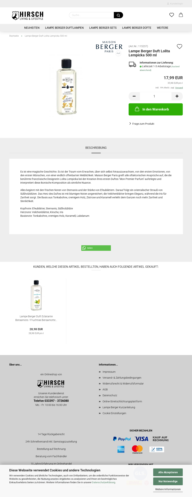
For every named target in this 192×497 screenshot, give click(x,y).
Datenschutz (110, 395)
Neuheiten (32, 27)
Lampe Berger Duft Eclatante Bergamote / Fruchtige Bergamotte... (36, 318)
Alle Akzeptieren (168, 472)
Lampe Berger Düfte (136, 27)
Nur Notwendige (168, 481)
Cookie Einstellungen (114, 413)
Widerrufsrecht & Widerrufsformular (123, 383)
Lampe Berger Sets (103, 27)
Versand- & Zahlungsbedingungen (122, 377)
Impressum (109, 371)
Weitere (162, 27)
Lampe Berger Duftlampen (64, 27)
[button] (96, 248)
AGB (105, 389)
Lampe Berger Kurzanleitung (119, 407)
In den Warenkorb (151, 109)
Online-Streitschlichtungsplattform (122, 401)
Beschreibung (96, 148)
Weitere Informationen (168, 489)
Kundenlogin (175, 3)
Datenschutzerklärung (103, 482)
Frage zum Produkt (143, 123)
